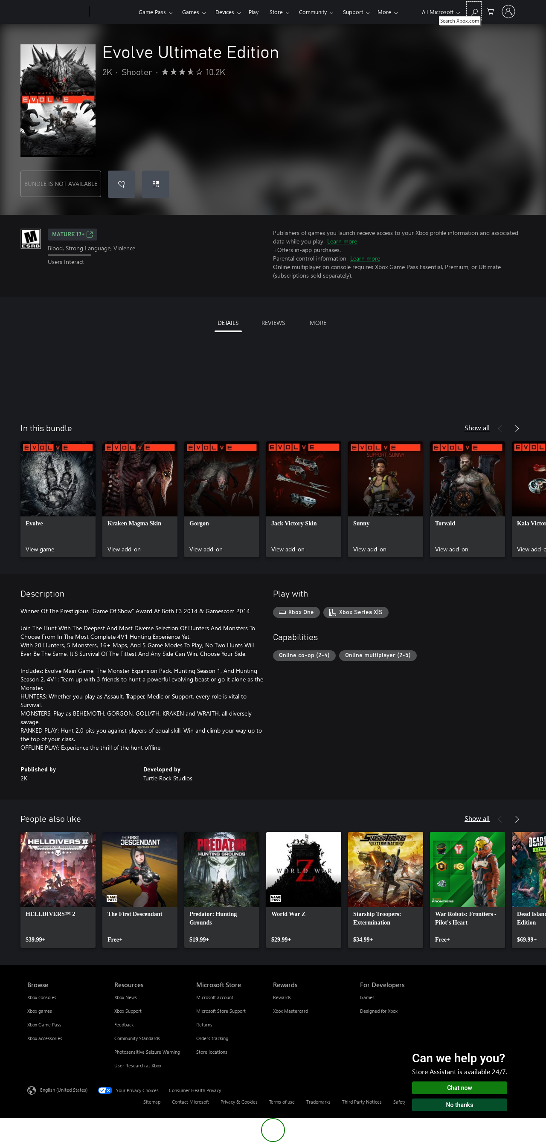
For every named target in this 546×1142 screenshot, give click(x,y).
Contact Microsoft (190, 1101)
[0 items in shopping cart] (490, 11)
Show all (477, 427)
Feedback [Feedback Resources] (124, 1024)
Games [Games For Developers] (367, 997)
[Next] (517, 429)
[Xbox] (112, 11)
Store (276, 11)
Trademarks (318, 1101)
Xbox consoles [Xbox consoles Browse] (41, 997)
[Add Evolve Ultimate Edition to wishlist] (121, 184)
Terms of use (282, 1101)
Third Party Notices (362, 1101)
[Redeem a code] (155, 184)
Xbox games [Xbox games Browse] (39, 1011)
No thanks (459, 1104)
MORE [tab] (318, 323)
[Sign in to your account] (508, 11)
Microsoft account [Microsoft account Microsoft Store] (214, 997)
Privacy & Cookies (239, 1101)
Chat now (459, 1087)
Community (313, 11)
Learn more (342, 241)
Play (253, 11)
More (384, 11)
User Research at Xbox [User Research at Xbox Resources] (137, 1065)
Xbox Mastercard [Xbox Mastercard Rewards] (290, 1011)
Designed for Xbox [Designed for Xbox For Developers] (379, 1011)
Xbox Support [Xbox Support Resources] (128, 1011)
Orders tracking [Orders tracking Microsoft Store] (212, 1038)
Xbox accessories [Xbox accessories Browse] (44, 1038)
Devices (224, 11)
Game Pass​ (152, 11)
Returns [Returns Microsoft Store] (204, 1024)
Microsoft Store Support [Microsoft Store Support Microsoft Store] (221, 1011)
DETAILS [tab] (228, 323)
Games (190, 11)
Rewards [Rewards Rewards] (282, 997)
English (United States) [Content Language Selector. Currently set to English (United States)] (63, 1090)
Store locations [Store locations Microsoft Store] (211, 1052)
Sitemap (151, 1101)
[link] (58, 499)
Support (353, 11)
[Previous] (499, 429)
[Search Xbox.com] (474, 10)
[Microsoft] (56, 11)
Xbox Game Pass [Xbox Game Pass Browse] (44, 1024)
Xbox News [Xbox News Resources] (125, 997)
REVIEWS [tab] (273, 323)
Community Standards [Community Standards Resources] (137, 1038)
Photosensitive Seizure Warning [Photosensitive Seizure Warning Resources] (147, 1052)
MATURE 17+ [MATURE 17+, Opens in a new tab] (72, 234)
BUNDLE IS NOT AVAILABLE (60, 184)
